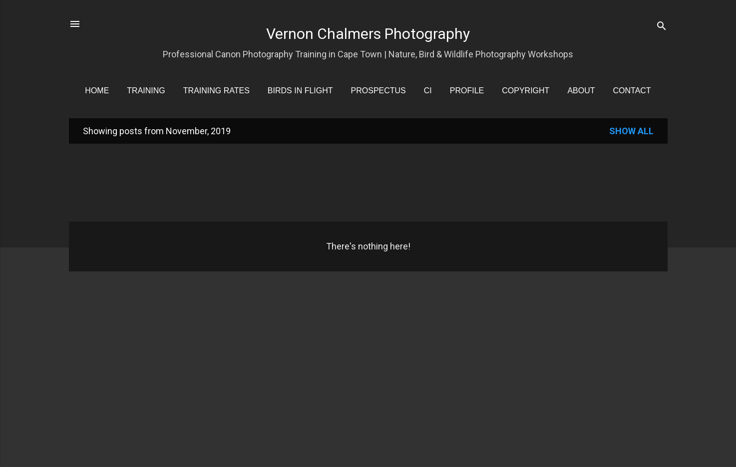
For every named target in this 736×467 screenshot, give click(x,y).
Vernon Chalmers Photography (368, 33)
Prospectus (378, 90)
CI (428, 90)
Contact (632, 90)
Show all (631, 131)
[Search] (662, 27)
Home (97, 90)
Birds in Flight (300, 90)
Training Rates (216, 90)
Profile (467, 90)
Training (146, 90)
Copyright (525, 90)
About (581, 90)
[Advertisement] (368, 182)
